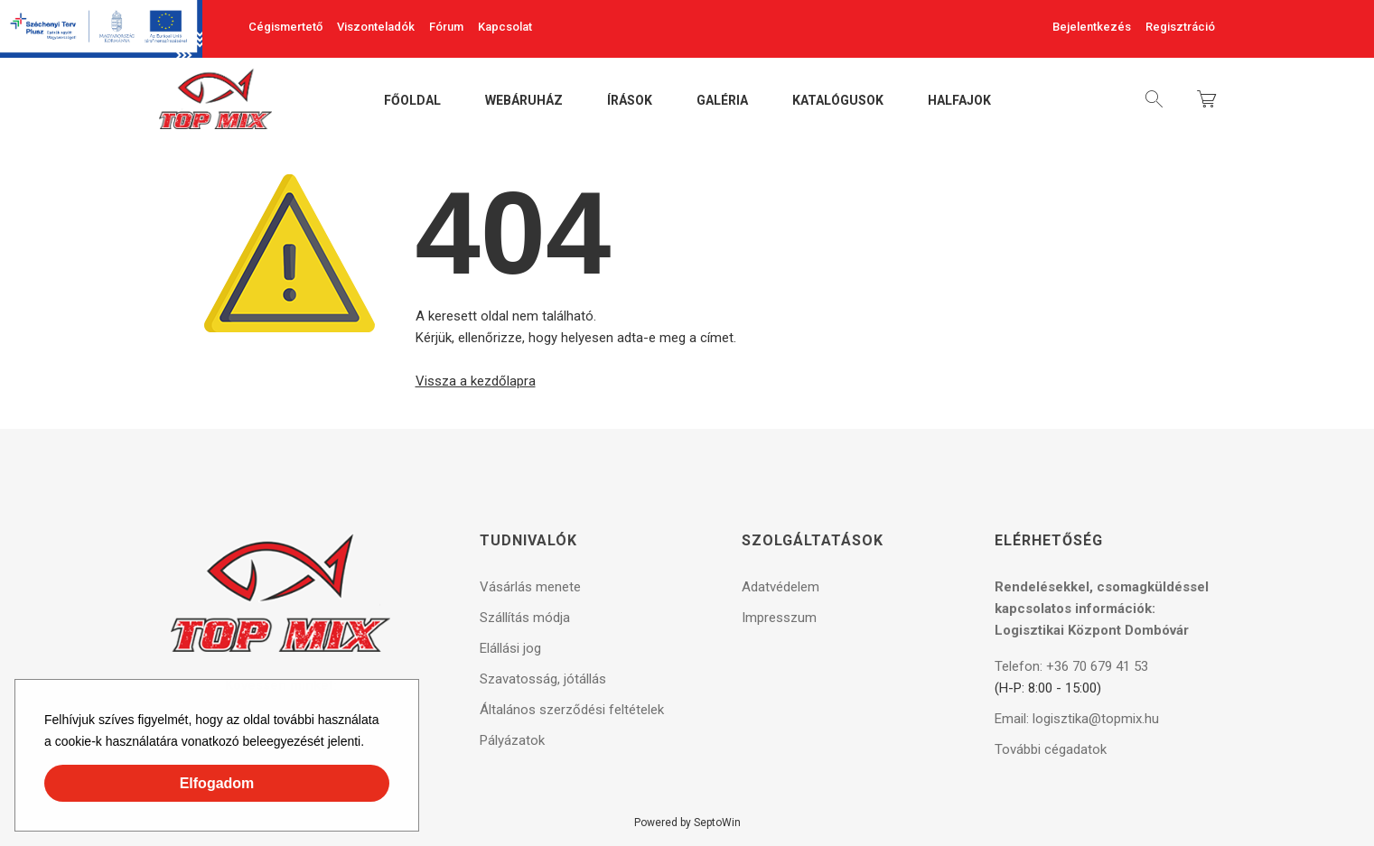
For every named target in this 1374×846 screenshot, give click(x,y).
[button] (370, 744)
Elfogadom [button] (217, 783)
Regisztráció (1180, 26)
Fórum (446, 26)
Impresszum (779, 617)
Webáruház (524, 101)
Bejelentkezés (1091, 26)
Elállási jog (510, 648)
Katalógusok (837, 101)
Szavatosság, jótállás (543, 679)
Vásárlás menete (530, 587)
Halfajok (959, 101)
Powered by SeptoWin (687, 822)
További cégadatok (1051, 749)
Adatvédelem (780, 587)
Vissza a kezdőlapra (476, 381)
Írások (629, 101)
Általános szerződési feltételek (572, 710)
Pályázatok (512, 740)
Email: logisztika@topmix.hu (1077, 719)
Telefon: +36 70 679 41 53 (1071, 666)
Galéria (722, 101)
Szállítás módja (525, 617)
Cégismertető (285, 26)
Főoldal (412, 101)
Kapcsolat (505, 26)
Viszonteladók (376, 26)
